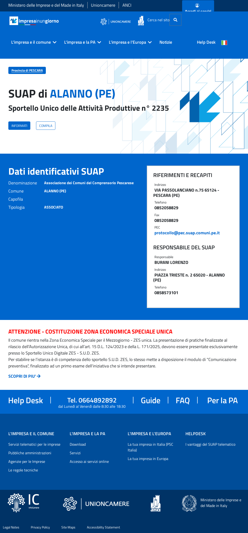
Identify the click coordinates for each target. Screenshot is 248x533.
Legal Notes (11, 527)
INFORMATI (19, 125)
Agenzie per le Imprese (26, 461)
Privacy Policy (40, 527)
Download (78, 444)
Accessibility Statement (103, 527)
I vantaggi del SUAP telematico (210, 444)
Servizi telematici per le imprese (34, 444)
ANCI (126, 5)
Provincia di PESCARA (27, 70)
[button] (32, 42)
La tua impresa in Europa (148, 458)
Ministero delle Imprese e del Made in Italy (46, 5)
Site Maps (68, 527)
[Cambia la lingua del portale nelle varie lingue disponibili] (224, 42)
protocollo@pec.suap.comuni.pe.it (187, 233)
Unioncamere (103, 5)
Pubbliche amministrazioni (29, 453)
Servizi (75, 453)
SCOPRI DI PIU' (22, 376)
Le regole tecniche (23, 470)
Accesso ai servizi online (89, 461)
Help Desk (206, 42)
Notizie (165, 42)
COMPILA (45, 125)
